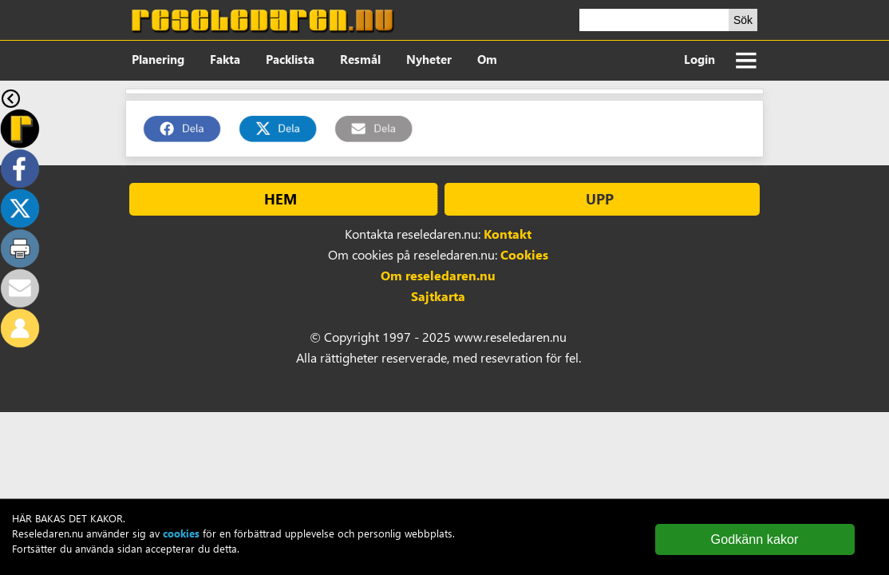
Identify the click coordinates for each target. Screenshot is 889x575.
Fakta (225, 59)
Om (487, 59)
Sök (743, 20)
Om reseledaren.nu (438, 275)
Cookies (524, 254)
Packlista (290, 59)
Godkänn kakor (755, 539)
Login (699, 59)
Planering (158, 59)
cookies (181, 533)
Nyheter (429, 59)
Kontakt (507, 233)
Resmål (360, 59)
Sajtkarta (438, 296)
